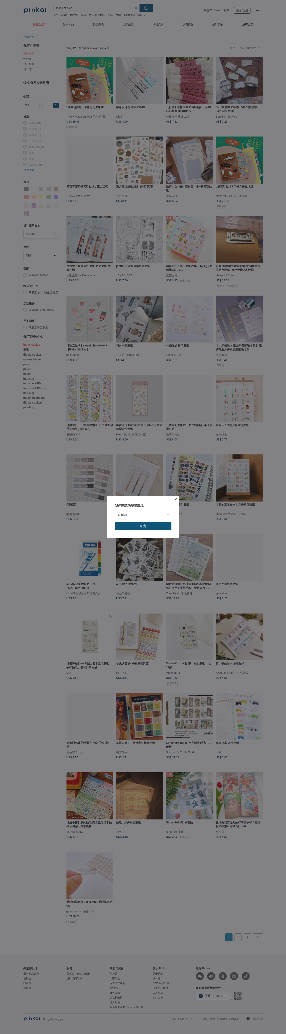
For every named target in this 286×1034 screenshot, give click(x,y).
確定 (143, 526)
